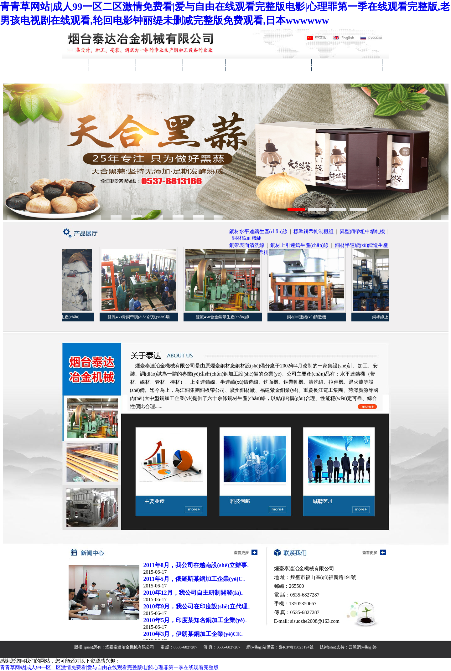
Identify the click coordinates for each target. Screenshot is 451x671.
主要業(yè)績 (204, 65)
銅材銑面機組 (247, 238)
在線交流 (364, 65)
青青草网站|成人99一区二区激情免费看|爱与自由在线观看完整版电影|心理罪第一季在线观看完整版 (109, 667)
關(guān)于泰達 (112, 65)
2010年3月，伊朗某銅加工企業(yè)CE (193, 634)
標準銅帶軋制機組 (313, 231)
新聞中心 (294, 65)
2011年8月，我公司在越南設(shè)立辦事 (196, 565)
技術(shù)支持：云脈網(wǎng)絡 (348, 647)
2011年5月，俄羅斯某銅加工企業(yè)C (194, 579)
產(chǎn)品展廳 (159, 65)
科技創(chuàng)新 (250, 65)
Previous (8, 151)
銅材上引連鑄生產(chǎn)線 (299, 245)
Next (443, 151)
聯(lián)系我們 (84, 77)
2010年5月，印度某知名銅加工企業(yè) (195, 620)
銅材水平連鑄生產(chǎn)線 (258, 231)
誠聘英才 (329, 65)
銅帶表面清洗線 (246, 245)
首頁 (75, 65)
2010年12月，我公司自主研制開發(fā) (193, 592)
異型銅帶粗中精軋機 (362, 231)
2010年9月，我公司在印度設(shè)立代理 (196, 606)
